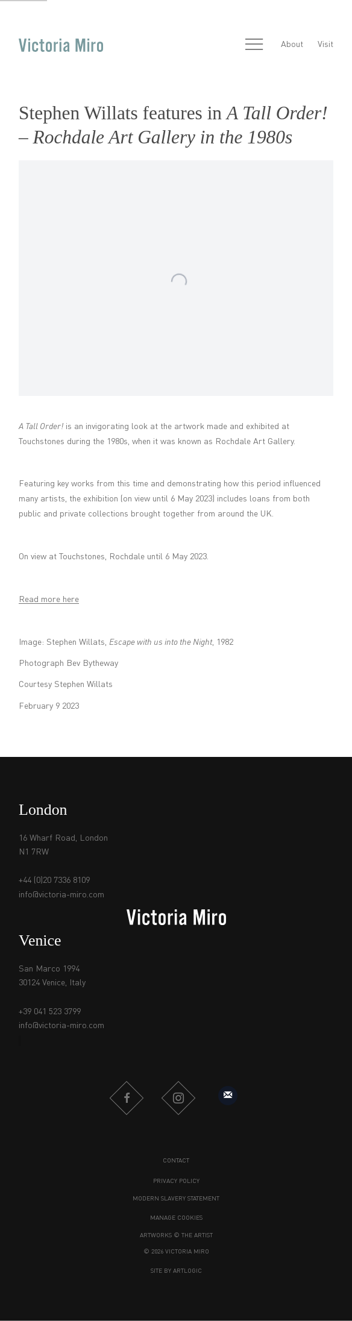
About (292, 44)
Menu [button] (254, 45)
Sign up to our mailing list (227, 1095)
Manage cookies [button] (176, 1218)
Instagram (178, 1098)
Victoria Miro (61, 45)
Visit (325, 44)
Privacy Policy (176, 1181)
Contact (176, 1161)
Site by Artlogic (176, 1271)
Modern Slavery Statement (176, 1199)
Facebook (127, 1098)
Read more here (49, 599)
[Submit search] (228, 45)
